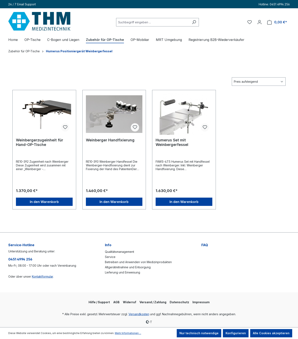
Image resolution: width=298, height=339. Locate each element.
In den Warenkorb (44, 202)
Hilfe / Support (99, 302)
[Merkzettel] (250, 22)
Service (110, 257)
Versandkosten (139, 314)
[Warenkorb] (277, 22)
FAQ (204, 245)
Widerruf (129, 302)
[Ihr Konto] (259, 22)
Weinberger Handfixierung (110, 140)
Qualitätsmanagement (119, 251)
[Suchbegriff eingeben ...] (152, 22)
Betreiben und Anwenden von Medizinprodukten (138, 262)
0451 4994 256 (20, 259)
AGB (116, 302)
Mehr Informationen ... (128, 333)
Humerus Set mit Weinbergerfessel (172, 142)
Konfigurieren (236, 333)
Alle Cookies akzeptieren (271, 333)
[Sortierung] (259, 81)
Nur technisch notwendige (199, 333)
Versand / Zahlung (152, 302)
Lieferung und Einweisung (122, 272)
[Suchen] (194, 22)
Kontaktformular (42, 276)
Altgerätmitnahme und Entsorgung (128, 267)
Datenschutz (179, 302)
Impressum (201, 302)
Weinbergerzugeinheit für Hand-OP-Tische (39, 142)
